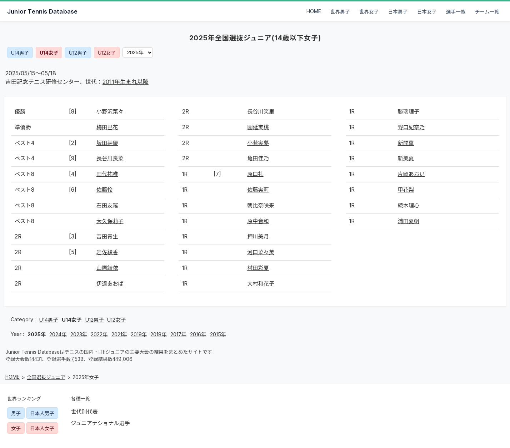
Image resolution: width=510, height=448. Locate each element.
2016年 (198, 334)
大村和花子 (260, 283)
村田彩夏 (258, 268)
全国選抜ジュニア (46, 377)
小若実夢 (258, 143)
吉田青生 (107, 236)
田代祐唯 (107, 174)
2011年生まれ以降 (125, 81)
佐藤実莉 (258, 189)
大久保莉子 (110, 221)
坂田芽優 (107, 143)
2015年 (218, 334)
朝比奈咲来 (260, 205)
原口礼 (255, 174)
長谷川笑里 (260, 111)
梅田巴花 (107, 127)
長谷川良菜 (110, 158)
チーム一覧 (487, 12)
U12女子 (107, 53)
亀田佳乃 (258, 158)
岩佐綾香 (107, 252)
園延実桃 (258, 127)
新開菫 (406, 143)
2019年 (139, 334)
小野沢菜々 (110, 111)
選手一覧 (456, 12)
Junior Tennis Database (42, 11)
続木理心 (408, 205)
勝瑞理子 (408, 111)
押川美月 (258, 236)
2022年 (99, 334)
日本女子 (427, 12)
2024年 (57, 334)
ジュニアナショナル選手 (100, 423)
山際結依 (107, 268)
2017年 (178, 334)
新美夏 (406, 158)
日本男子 (398, 12)
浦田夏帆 (408, 221)
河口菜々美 (260, 252)
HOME (313, 11)
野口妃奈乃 (411, 127)
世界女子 (369, 12)
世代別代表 (84, 411)
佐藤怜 (104, 189)
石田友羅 (107, 205)
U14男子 (20, 53)
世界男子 (340, 12)
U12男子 (78, 53)
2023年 (78, 334)
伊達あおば (110, 283)
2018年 (158, 334)
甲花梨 (406, 189)
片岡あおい (411, 174)
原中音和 (258, 221)
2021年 (119, 334)
